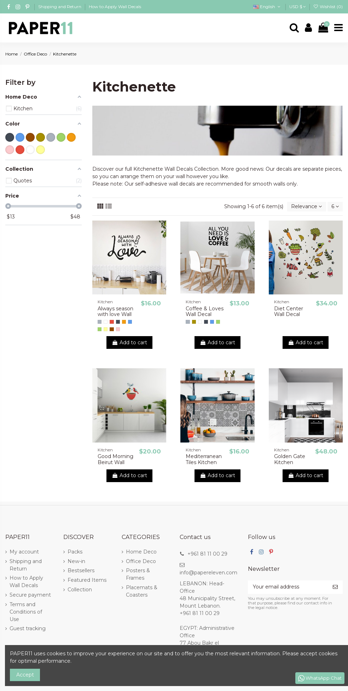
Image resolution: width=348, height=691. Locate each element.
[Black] (118, 322)
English (267, 6)
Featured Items (87, 580)
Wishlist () (328, 6)
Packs (75, 552)
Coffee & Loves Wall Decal (205, 311)
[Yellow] (106, 329)
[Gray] (100, 322)
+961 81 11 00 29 (207, 554)
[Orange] (124, 322)
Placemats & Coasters (141, 591)
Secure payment (30, 595)
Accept (25, 675)
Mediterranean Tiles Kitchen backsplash (204, 462)
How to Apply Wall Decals (115, 6)
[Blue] (130, 322)
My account (24, 552)
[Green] (100, 329)
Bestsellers (81, 570)
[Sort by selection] (306, 206)
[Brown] (112, 329)
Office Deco (141, 561)
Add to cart (129, 342)
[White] (106, 322)
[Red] (112, 322)
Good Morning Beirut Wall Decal (115, 462)
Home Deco (141, 552)
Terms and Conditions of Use (26, 611)
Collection (80, 589)
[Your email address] (288, 587)
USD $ (297, 6)
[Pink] (118, 329)
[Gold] (194, 322)
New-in (76, 561)
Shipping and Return (60, 6)
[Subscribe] (335, 587)
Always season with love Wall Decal (115, 314)
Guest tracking (28, 628)
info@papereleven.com (208, 572)
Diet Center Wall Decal (288, 311)
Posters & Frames (138, 574)
